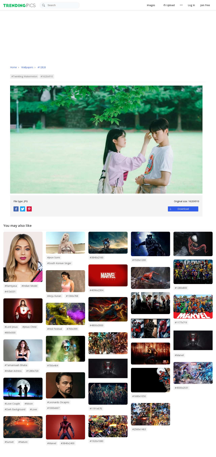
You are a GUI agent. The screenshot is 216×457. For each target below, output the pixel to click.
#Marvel (179, 355)
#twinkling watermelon (24, 76)
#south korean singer (59, 263)
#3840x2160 (96, 257)
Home (13, 67)
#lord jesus (11, 326)
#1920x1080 (96, 441)
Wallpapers (27, 67)
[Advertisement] (108, 35)
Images (151, 5)
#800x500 (10, 332)
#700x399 (72, 328)
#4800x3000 (96, 325)
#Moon (29, 403)
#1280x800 (181, 287)
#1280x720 (32, 370)
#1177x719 (181, 322)
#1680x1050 (139, 396)
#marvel (51, 443)
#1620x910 (47, 76)
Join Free (205, 5)
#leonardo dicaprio (58, 402)
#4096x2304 (96, 290)
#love (33, 409)
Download (183, 208)
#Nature (23, 441)
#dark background (15, 409)
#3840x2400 (67, 443)
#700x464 (52, 365)
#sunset (9, 441)
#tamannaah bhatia (16, 365)
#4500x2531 (181, 387)
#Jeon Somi (53, 257)
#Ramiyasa (11, 285)
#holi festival (54, 328)
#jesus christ (29, 326)
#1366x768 (72, 296)
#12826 (42, 67)
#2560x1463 (139, 429)
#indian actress (13, 370)
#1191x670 (96, 408)
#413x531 (10, 291)
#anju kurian (54, 296)
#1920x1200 (139, 260)
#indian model (29, 285)
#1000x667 (53, 408)
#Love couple (12, 403)
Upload (168, 5)
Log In (191, 5)
